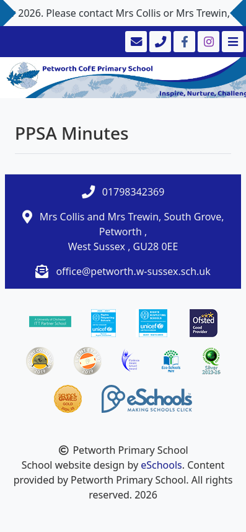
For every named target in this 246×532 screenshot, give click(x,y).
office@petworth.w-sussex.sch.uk (133, 271)
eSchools (161, 465)
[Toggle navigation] (231, 41)
